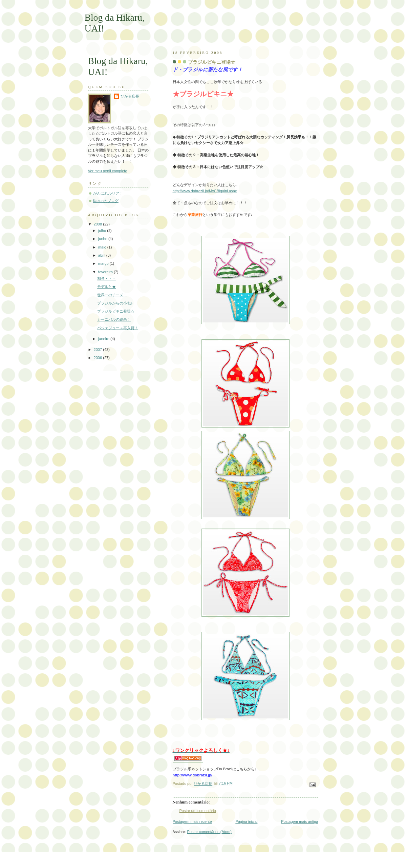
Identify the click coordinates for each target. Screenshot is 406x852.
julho (102, 231)
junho (103, 239)
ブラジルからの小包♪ (115, 303)
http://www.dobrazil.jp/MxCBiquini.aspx (205, 191)
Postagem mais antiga (299, 821)
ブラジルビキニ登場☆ (115, 311)
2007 (98, 350)
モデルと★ (106, 286)
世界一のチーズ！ (112, 295)
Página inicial (246, 821)
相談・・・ (106, 278)
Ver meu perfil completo (107, 171)
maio (102, 247)
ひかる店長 (130, 96)
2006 (98, 358)
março (104, 263)
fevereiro (106, 272)
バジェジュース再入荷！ (117, 328)
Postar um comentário (197, 811)
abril (102, 255)
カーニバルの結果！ (114, 319)
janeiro (104, 339)
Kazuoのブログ (106, 201)
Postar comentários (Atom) (209, 832)
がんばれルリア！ (108, 193)
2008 (98, 224)
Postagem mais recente (192, 821)
